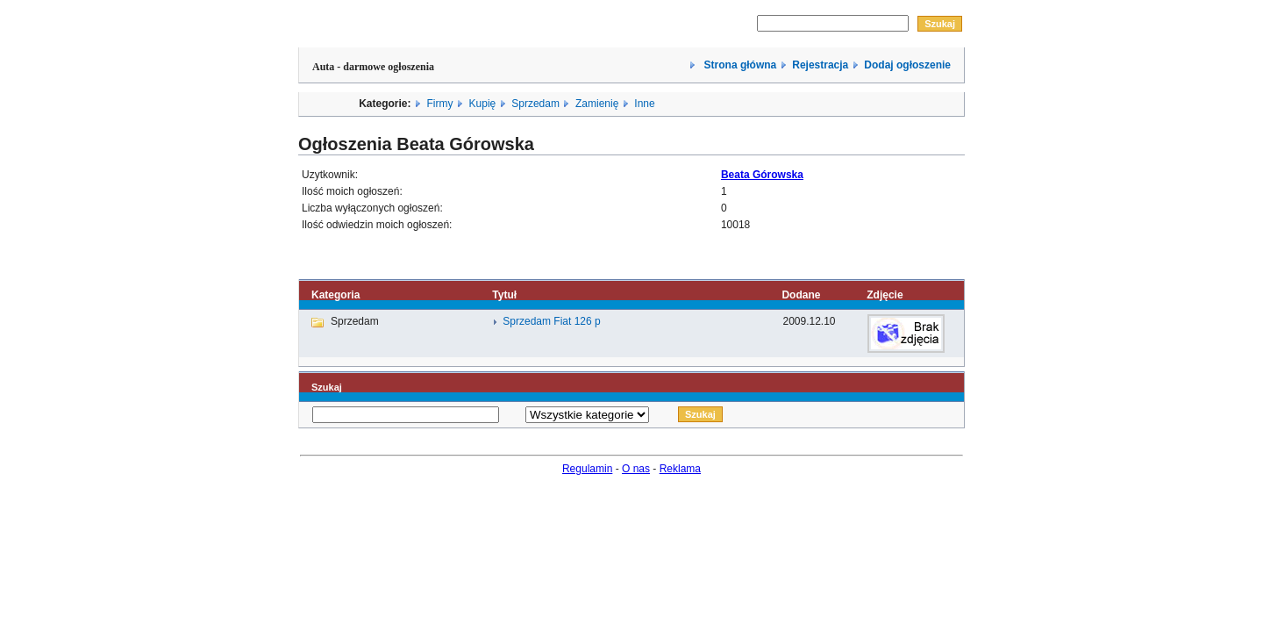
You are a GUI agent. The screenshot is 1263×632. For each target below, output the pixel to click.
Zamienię (596, 103)
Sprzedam (535, 103)
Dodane (800, 295)
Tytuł (504, 295)
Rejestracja (820, 65)
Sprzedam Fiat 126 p (551, 321)
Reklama (680, 469)
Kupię (482, 103)
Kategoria (335, 295)
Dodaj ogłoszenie (907, 65)
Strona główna (738, 65)
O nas (636, 469)
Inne (644, 103)
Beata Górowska (762, 175)
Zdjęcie (885, 295)
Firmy (440, 103)
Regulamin (587, 469)
